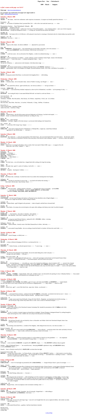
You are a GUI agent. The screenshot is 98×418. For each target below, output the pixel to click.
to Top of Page (49, 412)
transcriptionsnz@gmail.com (11, 14)
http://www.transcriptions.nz (14, 10)
